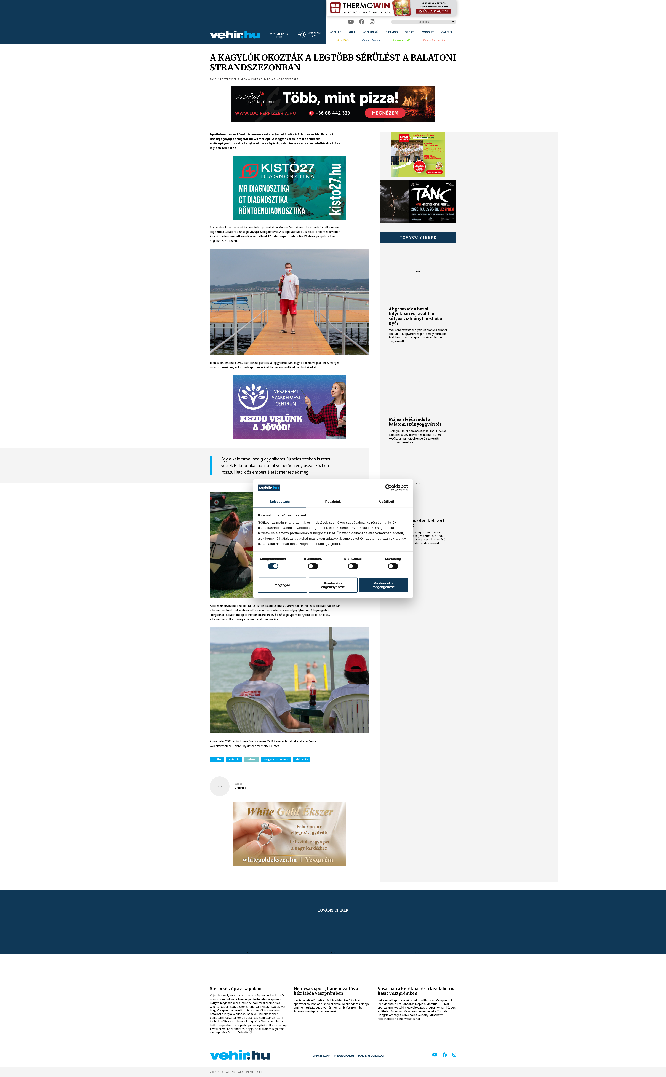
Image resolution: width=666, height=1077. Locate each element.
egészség (234, 759)
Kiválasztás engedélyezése (333, 585)
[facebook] (361, 22)
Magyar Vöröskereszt (276, 759)
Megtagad (282, 585)
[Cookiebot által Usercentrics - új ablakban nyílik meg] (392, 487)
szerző (238, 784)
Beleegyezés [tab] (280, 501)
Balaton (251, 759)
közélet (217, 759)
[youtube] (351, 22)
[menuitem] (335, 32)
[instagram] (372, 22)
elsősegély (302, 759)
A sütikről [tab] (386, 501)
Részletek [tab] (333, 501)
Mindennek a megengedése (383, 585)
